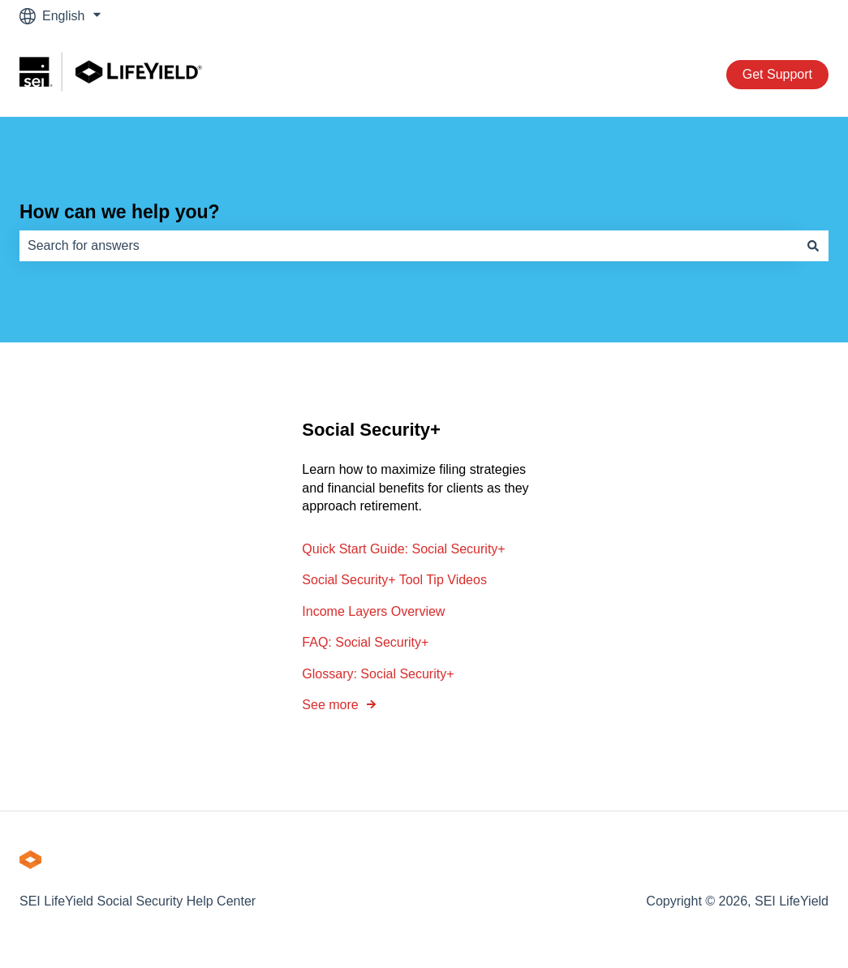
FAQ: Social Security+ (365, 642)
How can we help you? (119, 211)
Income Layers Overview (373, 611)
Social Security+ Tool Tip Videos (394, 580)
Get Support (777, 74)
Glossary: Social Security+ (378, 674)
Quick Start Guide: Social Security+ (403, 549)
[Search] (813, 245)
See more (330, 705)
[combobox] (408, 245)
